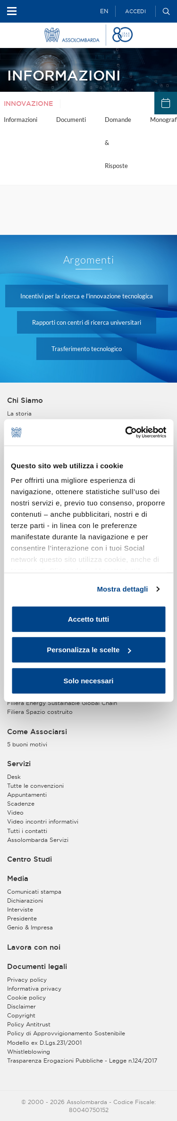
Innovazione (28, 103)
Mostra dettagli (122, 589)
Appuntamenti (27, 795)
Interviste (20, 909)
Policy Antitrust (29, 1024)
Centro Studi (29, 859)
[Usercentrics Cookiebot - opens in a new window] (126, 432)
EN (104, 11)
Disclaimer (21, 1006)
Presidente (22, 918)
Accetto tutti (89, 619)
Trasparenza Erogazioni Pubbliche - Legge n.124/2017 (82, 1060)
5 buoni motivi (27, 744)
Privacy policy (27, 980)
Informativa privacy (34, 988)
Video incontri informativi (42, 821)
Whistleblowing (28, 1052)
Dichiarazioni (25, 900)
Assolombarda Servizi (37, 840)
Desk (14, 777)
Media (17, 878)
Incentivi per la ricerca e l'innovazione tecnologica (86, 296)
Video (15, 812)
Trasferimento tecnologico (86, 348)
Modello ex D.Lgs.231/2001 (44, 1043)
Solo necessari (89, 680)
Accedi (135, 11)
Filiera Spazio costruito (40, 712)
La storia (19, 413)
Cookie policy (26, 997)
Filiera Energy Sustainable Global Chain (62, 703)
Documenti (71, 119)
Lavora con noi (33, 947)
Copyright (21, 1015)
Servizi (19, 764)
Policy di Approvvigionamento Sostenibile (66, 1033)
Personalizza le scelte (89, 650)
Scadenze (20, 804)
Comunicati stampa (34, 892)
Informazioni (20, 119)
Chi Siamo (25, 400)
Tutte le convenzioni (35, 786)
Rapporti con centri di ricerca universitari (86, 322)
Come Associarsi (37, 732)
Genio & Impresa (30, 927)
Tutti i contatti (27, 831)
